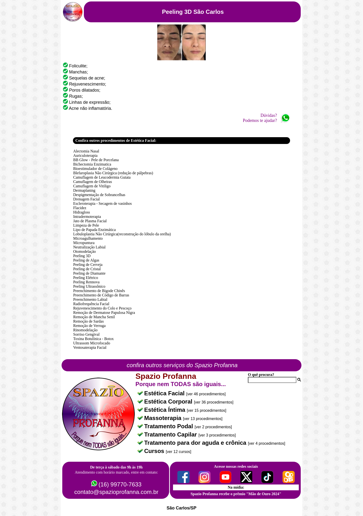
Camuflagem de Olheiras (92, 182)
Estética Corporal (169, 401)
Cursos (155, 451)
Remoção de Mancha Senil (94, 317)
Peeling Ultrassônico (89, 286)
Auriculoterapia (85, 155)
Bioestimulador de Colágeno (95, 169)
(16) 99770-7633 (119, 484)
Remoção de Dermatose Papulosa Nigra (104, 312)
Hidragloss (81, 212)
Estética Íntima (165, 409)
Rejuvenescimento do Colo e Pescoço (102, 308)
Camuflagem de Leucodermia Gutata (102, 177)
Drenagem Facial (86, 199)
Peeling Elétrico (85, 278)
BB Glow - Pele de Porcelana (96, 160)
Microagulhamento (88, 238)
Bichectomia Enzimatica (92, 164)
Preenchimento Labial (90, 299)
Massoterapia (163, 418)
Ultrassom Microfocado (91, 343)
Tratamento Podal (169, 426)
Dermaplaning (84, 190)
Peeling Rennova (86, 282)
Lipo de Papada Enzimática (94, 230)
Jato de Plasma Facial (90, 221)
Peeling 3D (82, 256)
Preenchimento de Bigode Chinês (99, 291)
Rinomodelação (85, 330)
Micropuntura (84, 243)
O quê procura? (261, 375)
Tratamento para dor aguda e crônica (196, 442)
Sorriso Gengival (86, 334)
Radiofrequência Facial (91, 304)
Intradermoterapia (87, 216)
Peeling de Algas (86, 260)
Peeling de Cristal (87, 269)
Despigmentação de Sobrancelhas (99, 195)
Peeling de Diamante (89, 273)
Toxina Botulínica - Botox (93, 339)
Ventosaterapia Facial (89, 347)
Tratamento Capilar (171, 434)
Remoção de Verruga (89, 326)
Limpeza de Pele (86, 225)
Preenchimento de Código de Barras (101, 295)
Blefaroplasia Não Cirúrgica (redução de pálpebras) (113, 173)
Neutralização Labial (89, 247)
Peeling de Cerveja (88, 264)
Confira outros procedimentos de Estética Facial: (115, 140)
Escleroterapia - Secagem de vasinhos (102, 203)
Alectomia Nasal (86, 151)
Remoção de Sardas (88, 321)
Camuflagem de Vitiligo (91, 186)
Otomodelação (84, 251)
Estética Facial (165, 393)
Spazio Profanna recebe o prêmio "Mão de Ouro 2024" (235, 494)
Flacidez (79, 208)
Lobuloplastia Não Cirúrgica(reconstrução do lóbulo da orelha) (122, 234)
